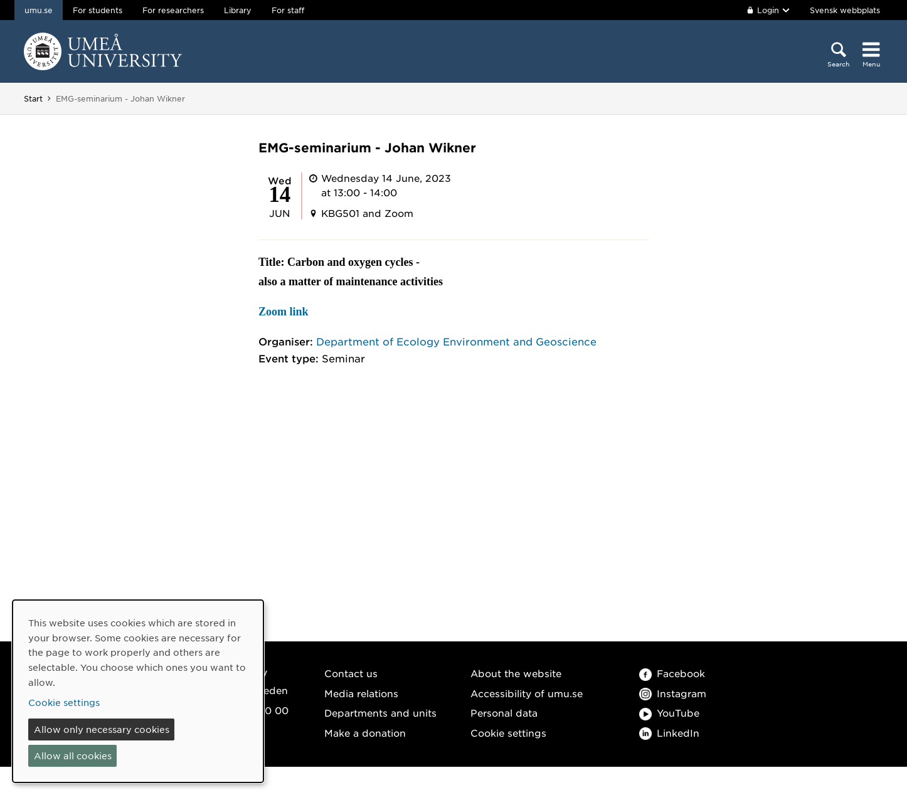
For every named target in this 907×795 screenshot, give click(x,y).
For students (97, 10)
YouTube (669, 713)
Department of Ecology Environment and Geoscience (456, 341)
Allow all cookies (73, 755)
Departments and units (380, 713)
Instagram (672, 693)
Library (238, 10)
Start (33, 98)
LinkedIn (669, 733)
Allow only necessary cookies (101, 729)
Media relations (361, 693)
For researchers (173, 10)
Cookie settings (508, 733)
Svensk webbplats (845, 10)
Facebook (672, 673)
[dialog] (138, 691)
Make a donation (365, 733)
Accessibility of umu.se (526, 693)
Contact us (351, 673)
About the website (515, 673)
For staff (288, 10)
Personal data (504, 713)
